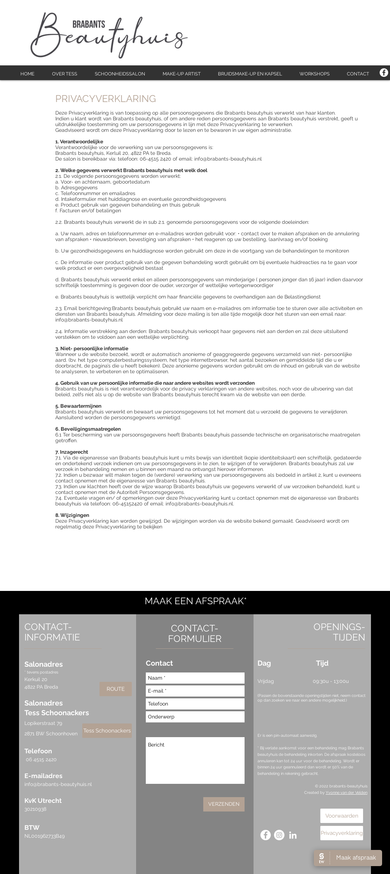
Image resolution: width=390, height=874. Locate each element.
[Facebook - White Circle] (384, 72)
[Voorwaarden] (341, 816)
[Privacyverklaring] (341, 833)
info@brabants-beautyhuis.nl (58, 784)
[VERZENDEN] (224, 804)
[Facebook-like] (355, 10)
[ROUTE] (115, 689)
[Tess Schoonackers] (107, 730)
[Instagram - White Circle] (279, 835)
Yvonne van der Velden (346, 792)
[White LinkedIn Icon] (293, 835)
